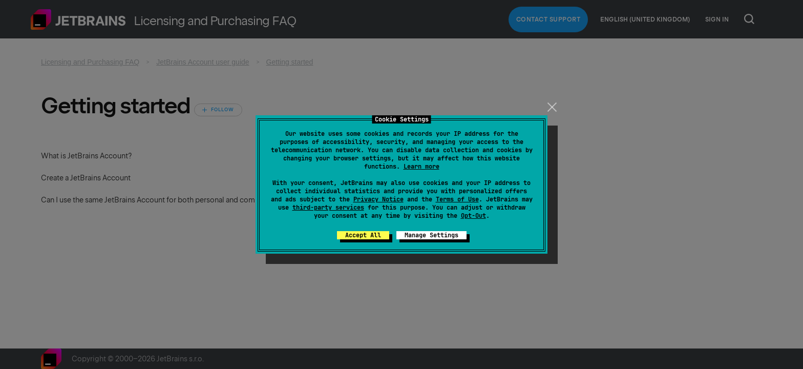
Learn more (421, 166)
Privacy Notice (378, 199)
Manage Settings (431, 235)
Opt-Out (473, 216)
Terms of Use (457, 199)
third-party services (328, 207)
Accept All (363, 235)
